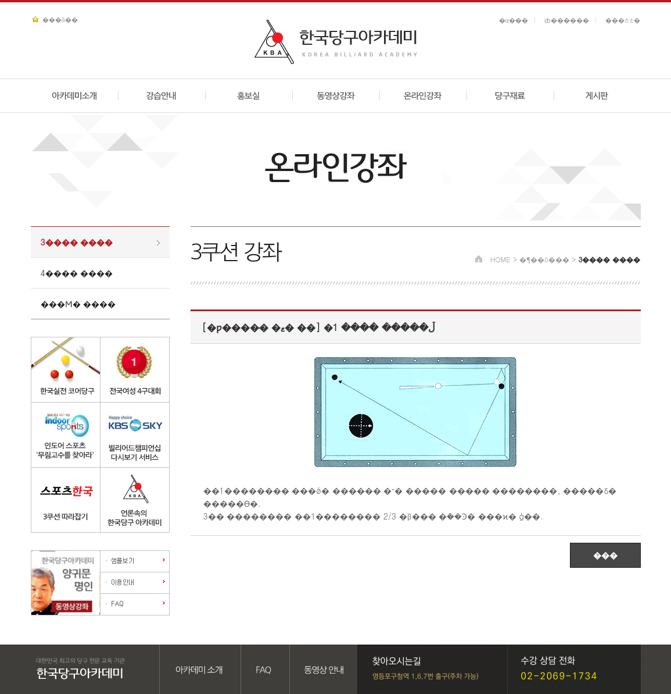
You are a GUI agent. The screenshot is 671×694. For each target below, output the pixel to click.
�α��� (514, 20)
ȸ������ (566, 20)
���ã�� (60, 19)
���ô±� (622, 20)
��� (605, 555)
